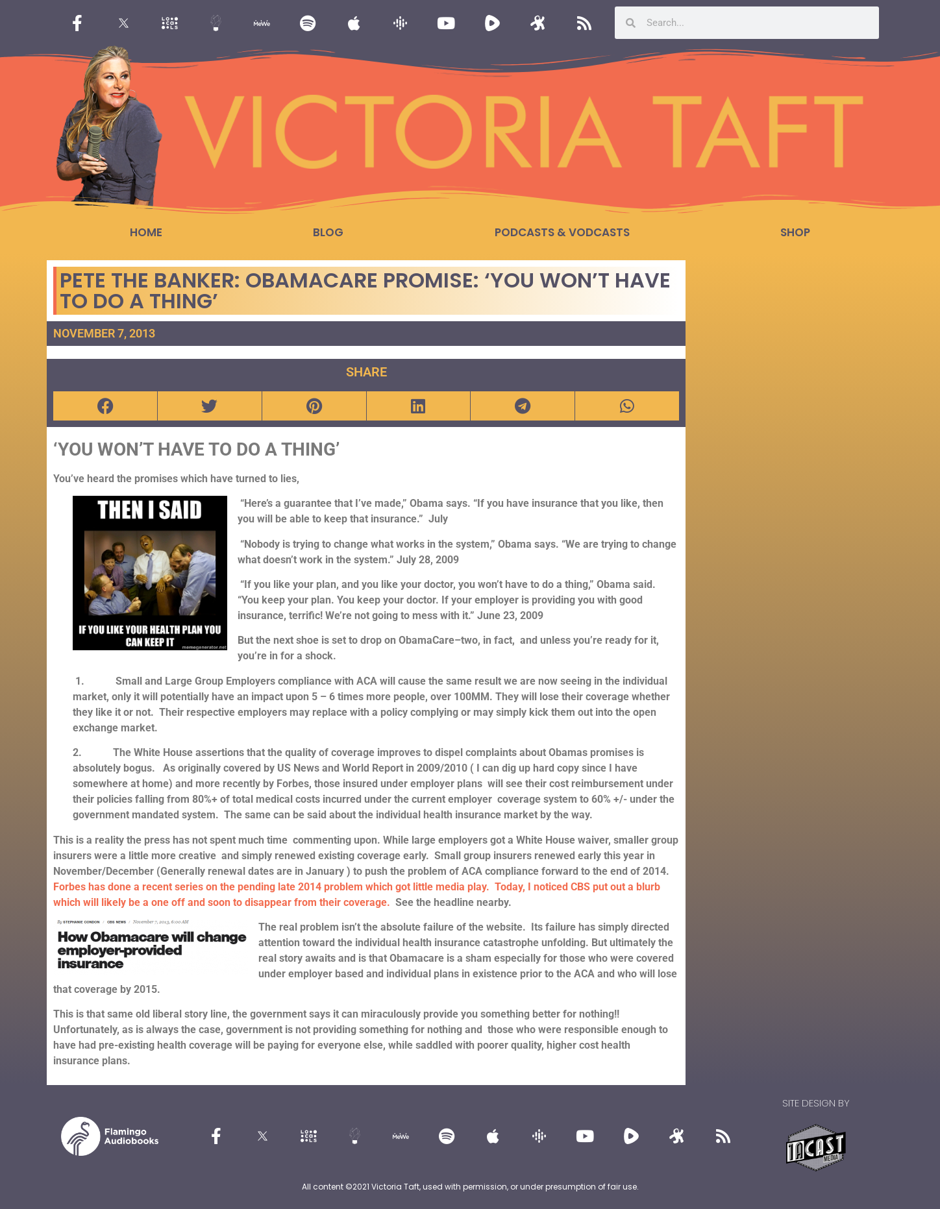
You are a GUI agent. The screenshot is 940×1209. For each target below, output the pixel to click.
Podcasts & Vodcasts (562, 232)
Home (146, 232)
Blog (328, 232)
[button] (105, 406)
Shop (795, 232)
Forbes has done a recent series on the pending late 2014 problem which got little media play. (274, 887)
